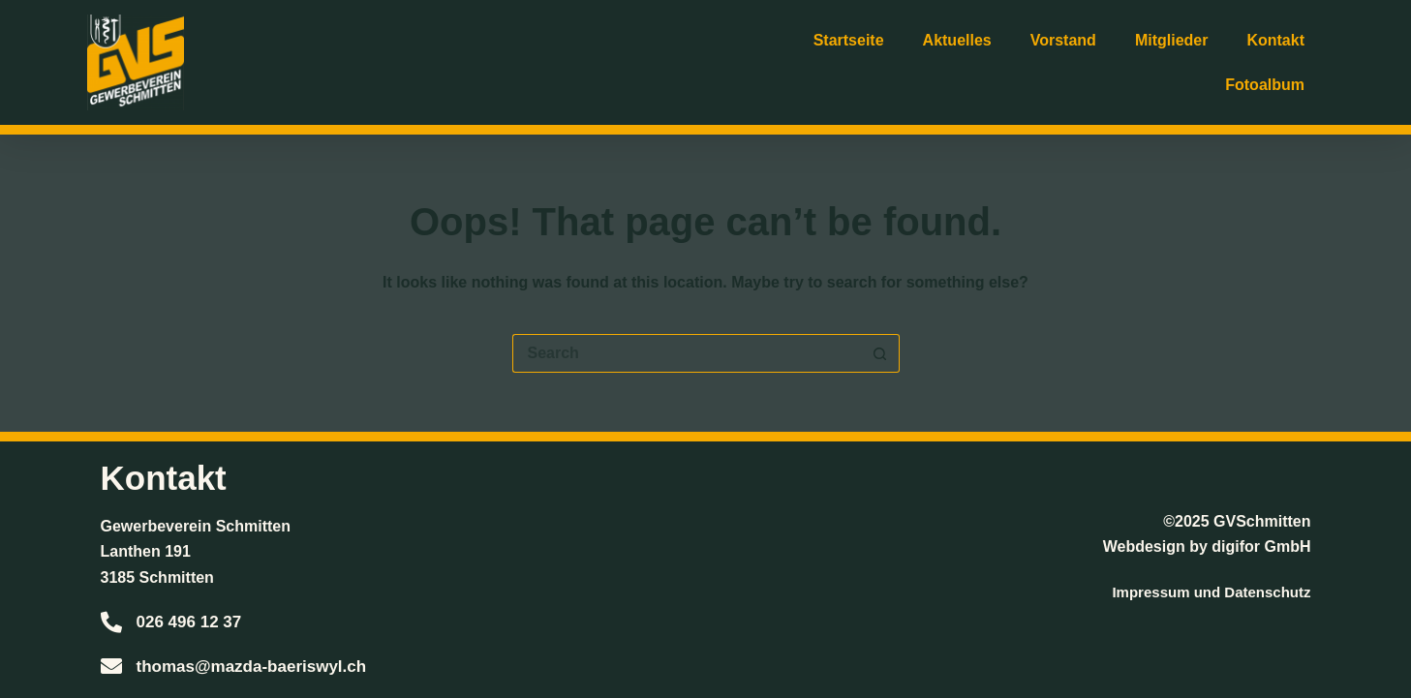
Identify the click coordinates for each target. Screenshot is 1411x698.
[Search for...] (686, 353)
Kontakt (1275, 40)
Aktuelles (957, 40)
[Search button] (880, 353)
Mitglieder (1172, 40)
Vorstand (1063, 40)
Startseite (848, 40)
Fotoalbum (1264, 84)
